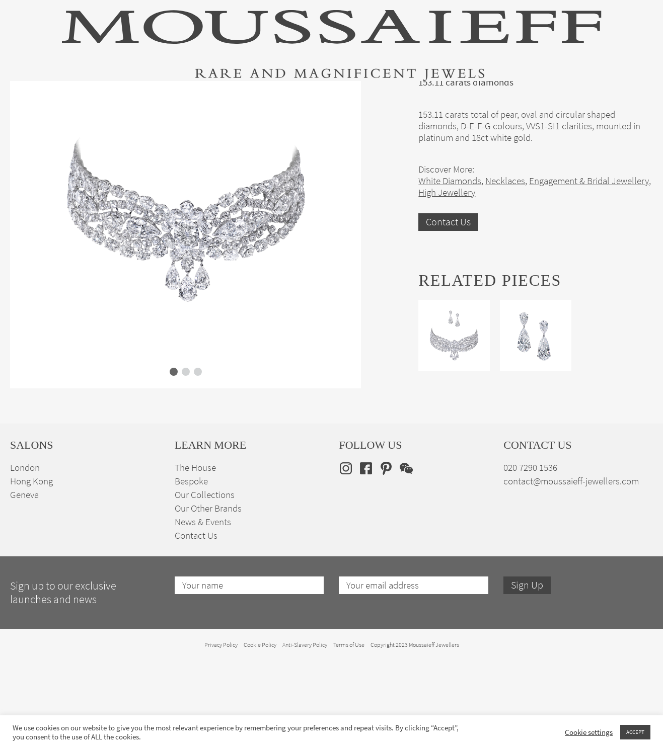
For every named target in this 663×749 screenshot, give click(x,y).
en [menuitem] (630, 97)
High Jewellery (61, 97)
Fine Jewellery (140, 97)
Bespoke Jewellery (464, 97)
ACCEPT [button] (635, 731)
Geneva (24, 593)
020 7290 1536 (530, 566)
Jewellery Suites (223, 97)
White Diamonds (449, 279)
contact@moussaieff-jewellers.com (571, 580)
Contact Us (448, 320)
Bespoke (191, 580)
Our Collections (205, 593)
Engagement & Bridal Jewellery (342, 97)
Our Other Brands (208, 607)
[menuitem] (637, 96)
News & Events (203, 620)
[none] (637, 96)
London (25, 566)
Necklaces (505, 279)
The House (544, 97)
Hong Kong (31, 580)
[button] (174, 470)
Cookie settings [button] (589, 732)
